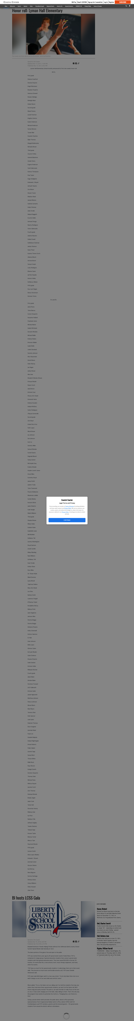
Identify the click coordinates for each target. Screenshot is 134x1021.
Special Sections (69, 6)
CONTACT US (79, 6)
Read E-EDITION (82, 2)
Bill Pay (74, 2)
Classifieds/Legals (39, 6)
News (6, 6)
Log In (106, 2)
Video (31, 6)
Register (111, 2)
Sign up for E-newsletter (95, 2)
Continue (67, 520)
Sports (19, 6)
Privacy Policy (67, 508)
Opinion (25, 6)
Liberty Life (59, 6)
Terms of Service (69, 506)
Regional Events (50, 6)
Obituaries (12, 6)
